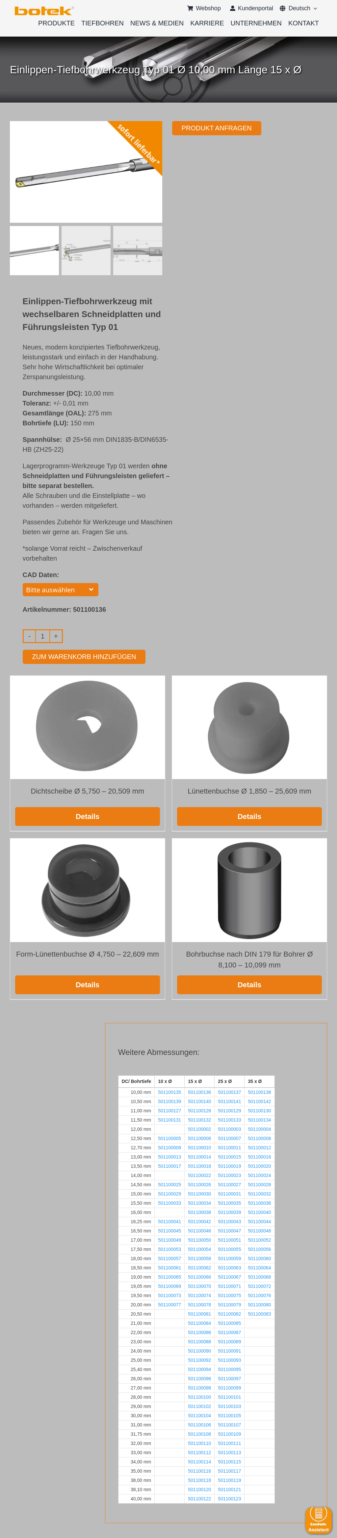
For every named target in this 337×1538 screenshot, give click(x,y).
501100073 (169, 1294)
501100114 (199, 1461)
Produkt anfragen (217, 128)
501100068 (259, 1276)
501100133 (229, 1119)
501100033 (169, 1202)
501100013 (169, 1156)
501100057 (169, 1257)
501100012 (259, 1147)
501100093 (229, 1359)
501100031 (229, 1193)
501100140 (199, 1100)
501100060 (259, 1257)
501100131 (169, 1119)
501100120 (199, 1488)
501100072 (259, 1285)
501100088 (199, 1341)
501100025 (169, 1184)
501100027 (229, 1184)
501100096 (199, 1378)
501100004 (259, 1128)
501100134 (259, 1119)
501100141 (229, 1100)
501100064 (259, 1267)
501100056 (259, 1248)
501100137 (229, 1091)
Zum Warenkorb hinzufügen (84, 656)
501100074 (199, 1294)
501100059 (229, 1257)
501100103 (229, 1405)
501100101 (229, 1396)
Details (87, 816)
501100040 (259, 1211)
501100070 (199, 1285)
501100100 (199, 1396)
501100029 (169, 1193)
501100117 (229, 1470)
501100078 (199, 1304)
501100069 (169, 1285)
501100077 (169, 1304)
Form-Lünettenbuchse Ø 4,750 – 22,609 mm (87, 953)
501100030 (199, 1193)
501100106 (199, 1424)
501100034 (199, 1202)
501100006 (199, 1137)
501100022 (199, 1174)
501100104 (199, 1415)
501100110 (199, 1442)
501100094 (199, 1368)
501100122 (199, 1498)
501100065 (169, 1276)
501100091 (229, 1350)
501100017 (169, 1165)
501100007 (229, 1137)
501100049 (169, 1239)
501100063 (229, 1267)
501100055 (229, 1248)
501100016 (259, 1156)
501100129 (229, 1110)
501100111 (229, 1442)
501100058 (199, 1257)
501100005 (169, 1137)
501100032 (259, 1193)
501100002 (199, 1128)
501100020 (259, 1165)
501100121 (229, 1488)
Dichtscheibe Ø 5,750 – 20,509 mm (87, 790)
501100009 (169, 1147)
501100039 (229, 1211)
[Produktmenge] (42, 635)
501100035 (229, 1202)
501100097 (229, 1378)
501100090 (199, 1350)
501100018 (199, 1165)
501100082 (229, 1313)
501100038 (199, 1211)
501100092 (199, 1359)
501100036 (259, 1202)
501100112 (199, 1452)
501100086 (199, 1331)
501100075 (229, 1294)
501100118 (199, 1479)
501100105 (229, 1415)
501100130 (259, 1110)
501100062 (199, 1267)
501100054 (199, 1248)
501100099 (229, 1387)
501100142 (259, 1100)
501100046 (199, 1230)
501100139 (169, 1100)
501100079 (229, 1304)
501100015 (229, 1156)
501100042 (199, 1221)
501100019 (229, 1165)
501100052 (259, 1239)
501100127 (169, 1110)
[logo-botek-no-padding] (44, 9)
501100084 (199, 1322)
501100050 (199, 1239)
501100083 (259, 1313)
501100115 (229, 1461)
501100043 (229, 1221)
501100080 (259, 1304)
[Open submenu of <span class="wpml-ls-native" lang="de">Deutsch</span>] (313, 8)
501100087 (229, 1331)
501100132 (199, 1119)
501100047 (229, 1230)
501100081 (199, 1313)
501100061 (169, 1267)
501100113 (229, 1452)
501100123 (229, 1498)
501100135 (169, 1091)
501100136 (199, 1091)
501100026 (199, 1184)
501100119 (229, 1479)
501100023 (229, 1174)
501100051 (229, 1239)
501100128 (199, 1110)
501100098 (199, 1387)
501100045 (169, 1230)
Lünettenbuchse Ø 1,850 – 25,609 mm (249, 790)
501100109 (229, 1433)
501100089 (229, 1341)
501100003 (229, 1128)
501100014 (199, 1156)
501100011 (229, 1147)
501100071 (229, 1285)
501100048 (259, 1230)
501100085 (229, 1322)
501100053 (169, 1248)
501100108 (199, 1433)
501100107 (229, 1424)
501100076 (259, 1294)
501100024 (259, 1174)
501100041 (169, 1221)
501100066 (199, 1276)
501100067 (229, 1276)
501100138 (259, 1091)
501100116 (199, 1470)
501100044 (259, 1221)
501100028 (259, 1184)
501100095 (229, 1368)
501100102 (199, 1405)
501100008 (259, 1137)
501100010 (199, 1147)
